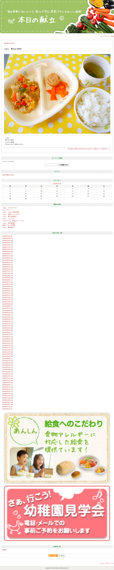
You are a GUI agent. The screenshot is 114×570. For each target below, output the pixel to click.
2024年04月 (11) (7, 288)
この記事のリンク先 (97, 149)
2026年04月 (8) (7, 236)
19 (72, 193)
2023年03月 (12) (7, 317)
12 (72, 191)
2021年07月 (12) (7, 361)
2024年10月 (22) (7, 275)
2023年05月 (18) (7, 312)
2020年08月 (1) (7, 385)
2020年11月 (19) (7, 378)
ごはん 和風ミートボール (11, 214)
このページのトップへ (107, 563)
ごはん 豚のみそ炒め (13, 49)
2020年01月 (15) (7, 393)
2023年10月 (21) (7, 302)
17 (41, 193)
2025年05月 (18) (7, 260)
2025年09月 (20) (7, 251)
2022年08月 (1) (7, 332)
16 (26, 193)
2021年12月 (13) (7, 350)
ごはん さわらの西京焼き (11, 212)
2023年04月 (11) (7, 315)
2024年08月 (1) (7, 280)
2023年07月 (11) (7, 308)
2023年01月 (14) (7, 321)
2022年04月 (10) (7, 341)
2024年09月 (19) (7, 278)
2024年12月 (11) (7, 271)
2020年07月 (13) (7, 387)
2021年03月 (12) (7, 369)
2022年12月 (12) (7, 323)
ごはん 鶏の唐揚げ (8, 223)
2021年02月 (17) (7, 372)
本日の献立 (71, 149)
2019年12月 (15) (7, 396)
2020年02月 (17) (7, 391)
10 (41, 191)
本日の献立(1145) (8, 175)
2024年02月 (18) (7, 293)
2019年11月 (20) (7, 398)
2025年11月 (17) (7, 247)
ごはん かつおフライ (9, 208)
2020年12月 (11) (7, 376)
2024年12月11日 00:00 (85, 149)
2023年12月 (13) (7, 297)
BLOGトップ (106, 149)
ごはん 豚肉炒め (8, 227)
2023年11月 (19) (7, 299)
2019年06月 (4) (7, 409)
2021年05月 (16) (7, 365)
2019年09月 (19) (7, 402)
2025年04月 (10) (7, 262)
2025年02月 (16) (7, 267)
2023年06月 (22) (7, 310)
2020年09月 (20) (7, 382)
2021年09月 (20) (7, 356)
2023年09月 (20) (7, 304)
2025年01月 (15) (7, 269)
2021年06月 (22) (7, 363)
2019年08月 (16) (7, 404)
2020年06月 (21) (7, 389)
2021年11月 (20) (7, 352)
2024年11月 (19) (7, 273)
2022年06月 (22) (7, 337)
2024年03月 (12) (7, 291)
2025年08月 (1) (7, 254)
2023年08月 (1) (7, 306)
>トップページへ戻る (107, 36)
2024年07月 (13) (7, 282)
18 (57, 193)
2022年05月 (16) (7, 339)
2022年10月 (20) (7, 328)
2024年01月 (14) (7, 295)
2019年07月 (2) (7, 406)
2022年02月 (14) (7, 345)
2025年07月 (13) (7, 256)
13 (88, 191)
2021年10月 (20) (7, 354)
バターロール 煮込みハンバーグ (13, 221)
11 (57, 191)
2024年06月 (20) (7, 284)
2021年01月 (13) (7, 374)
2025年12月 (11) (7, 245)
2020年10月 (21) (7, 380)
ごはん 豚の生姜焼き (9, 216)
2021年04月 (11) (7, 367)
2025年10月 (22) (7, 249)
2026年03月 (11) (7, 238)
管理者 (76, 149)
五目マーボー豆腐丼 (8, 225)
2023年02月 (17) (7, 319)
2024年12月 (57, 183)
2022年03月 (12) (7, 343)
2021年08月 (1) (7, 358)
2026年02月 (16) (7, 240)
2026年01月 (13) (7, 243)
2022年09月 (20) (7, 330)
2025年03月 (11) (7, 264)
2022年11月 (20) (7, 326)
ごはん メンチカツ (8, 218)
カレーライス (6, 210)
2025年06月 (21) (7, 258)
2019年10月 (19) (7, 400)
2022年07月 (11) (7, 334)
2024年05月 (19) (7, 286)
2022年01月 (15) (7, 347)
